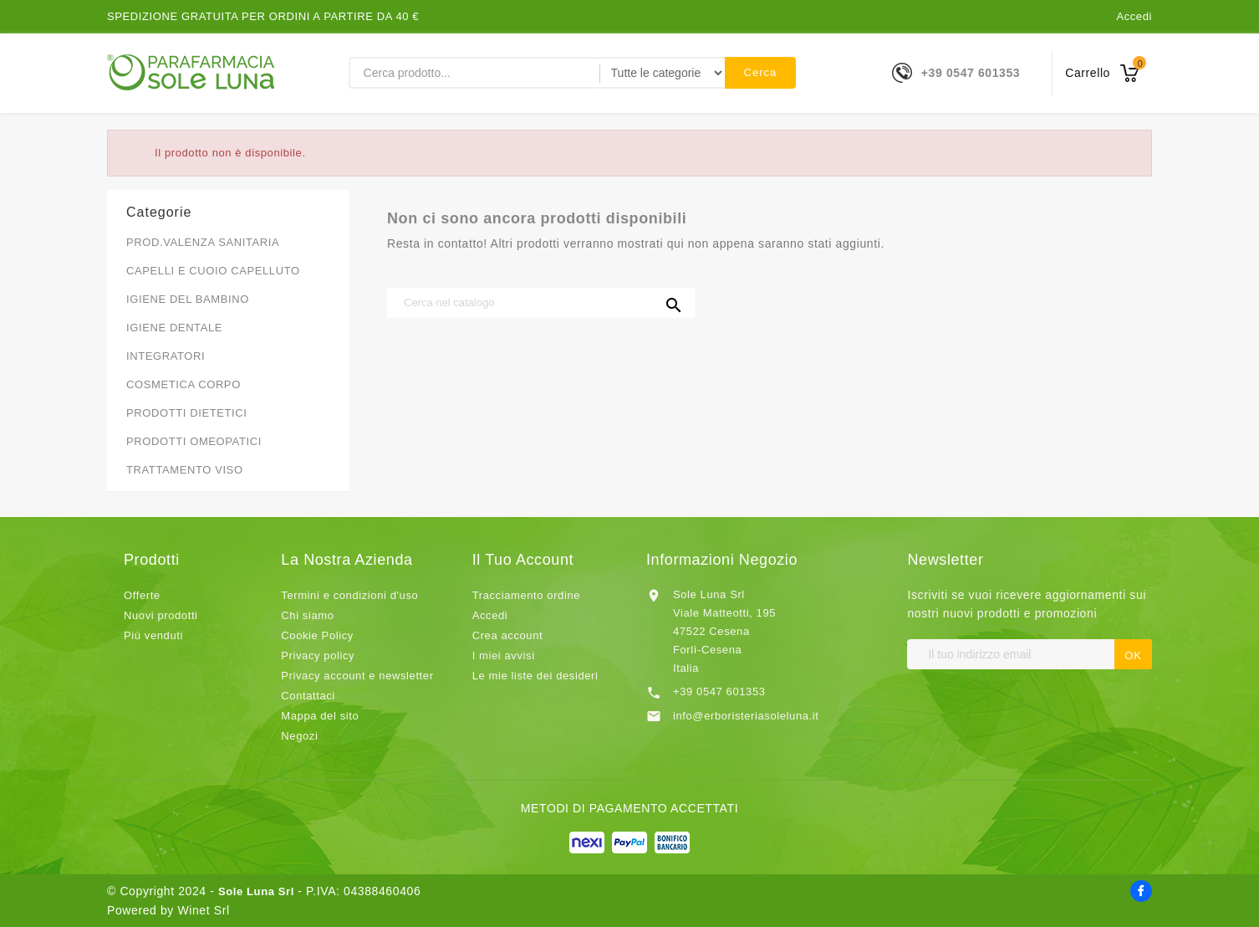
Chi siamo (307, 615)
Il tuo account (522, 559)
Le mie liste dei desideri (535, 675)
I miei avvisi (503, 655)
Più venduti (153, 635)
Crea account (507, 635)
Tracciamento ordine (526, 595)
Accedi (1134, 16)
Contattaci (308, 695)
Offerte (142, 595)
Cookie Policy (317, 635)
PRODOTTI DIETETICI (186, 413)
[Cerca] (541, 303)
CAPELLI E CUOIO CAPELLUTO (213, 270)
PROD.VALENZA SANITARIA (202, 242)
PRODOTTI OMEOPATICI (194, 441)
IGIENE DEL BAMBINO (187, 299)
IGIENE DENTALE (174, 327)
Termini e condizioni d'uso (349, 595)
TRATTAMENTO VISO (184, 470)
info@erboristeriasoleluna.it (746, 715)
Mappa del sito (320, 715)
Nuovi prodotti (161, 615)
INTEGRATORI (165, 356)
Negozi (299, 736)
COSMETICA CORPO (183, 384)
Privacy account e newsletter (357, 675)
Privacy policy (317, 655)
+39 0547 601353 (970, 72)
